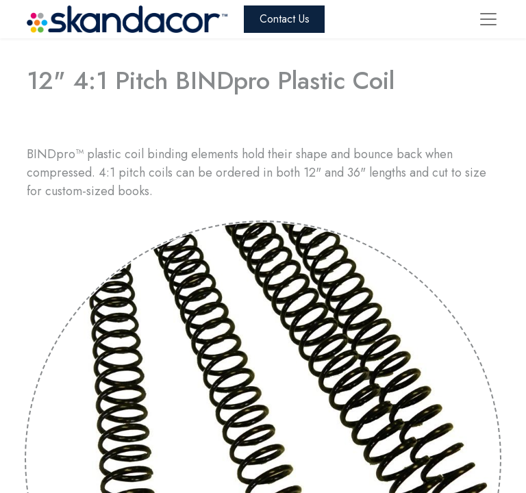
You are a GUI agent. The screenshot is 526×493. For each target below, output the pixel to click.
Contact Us (285, 19)
